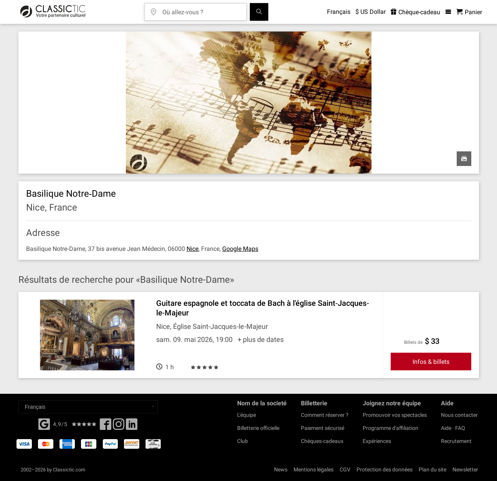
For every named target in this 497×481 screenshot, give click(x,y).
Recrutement (456, 441)
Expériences (377, 441)
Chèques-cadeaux (322, 441)
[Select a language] (88, 406)
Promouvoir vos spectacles (395, 415)
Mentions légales (314, 469)
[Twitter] (118, 426)
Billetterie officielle (258, 428)
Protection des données (385, 469)
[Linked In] (131, 426)
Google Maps (240, 248)
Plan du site (432, 469)
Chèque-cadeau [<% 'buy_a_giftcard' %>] (415, 12)
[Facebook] (44, 423)
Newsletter (465, 469)
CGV (345, 469)
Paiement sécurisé (322, 428)
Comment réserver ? (324, 415)
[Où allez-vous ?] (201, 9)
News (280, 469)
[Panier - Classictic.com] (469, 12)
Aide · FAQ (453, 428)
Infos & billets (431, 361)
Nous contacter (459, 415)
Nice (192, 248)
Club (242, 441)
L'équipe (246, 415)
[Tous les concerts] (259, 12)
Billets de (413, 342)
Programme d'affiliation (390, 428)
